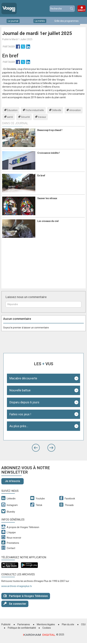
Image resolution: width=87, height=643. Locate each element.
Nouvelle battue (20, 390)
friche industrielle (35, 110)
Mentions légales (46, 624)
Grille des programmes (66, 21)
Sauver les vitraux (47, 198)
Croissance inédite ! (48, 153)
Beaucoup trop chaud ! (49, 130)
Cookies (46, 627)
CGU (83, 624)
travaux (42, 117)
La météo (40, 21)
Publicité (5, 624)
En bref (41, 175)
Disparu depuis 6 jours (24, 402)
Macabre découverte (23, 378)
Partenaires (23, 624)
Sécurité (25, 117)
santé (10, 117)
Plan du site (68, 624)
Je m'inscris (12, 481)
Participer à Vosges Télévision (26, 596)
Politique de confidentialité (22, 627)
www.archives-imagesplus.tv (16, 586)
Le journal (13, 21)
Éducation (12, 110)
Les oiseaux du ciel (48, 221)
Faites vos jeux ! (20, 414)
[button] (36, 448)
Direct (81, 10)
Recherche (71, 8)
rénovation (75, 110)
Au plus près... (18, 426)
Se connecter (15, 603)
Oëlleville (56, 110)
